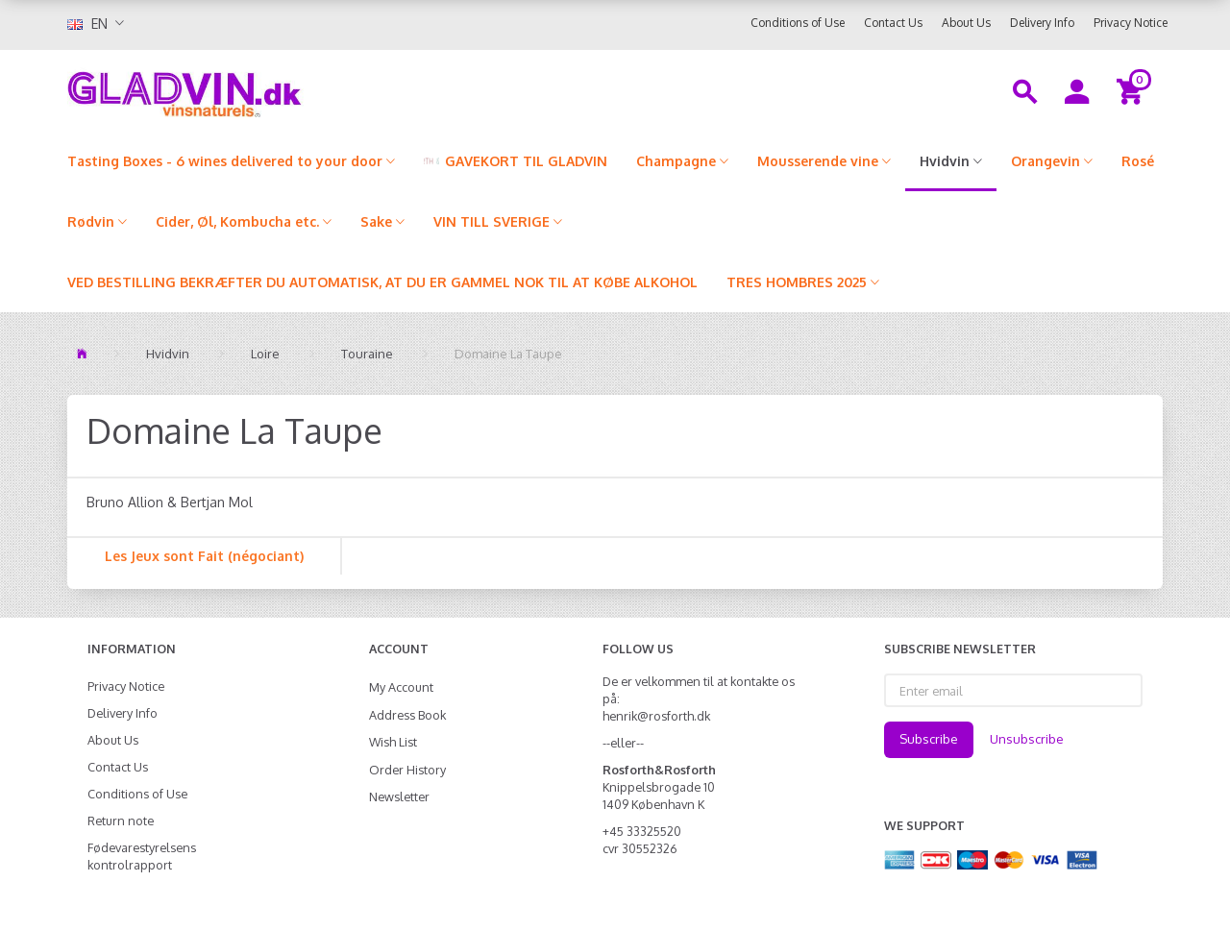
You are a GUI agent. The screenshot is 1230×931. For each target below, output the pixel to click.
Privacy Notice (1131, 22)
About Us (966, 22)
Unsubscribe (1027, 739)
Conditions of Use (797, 22)
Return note (120, 820)
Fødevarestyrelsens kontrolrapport (141, 856)
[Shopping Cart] (1132, 90)
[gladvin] (263, 90)
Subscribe (928, 739)
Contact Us (893, 22)
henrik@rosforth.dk (656, 715)
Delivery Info (1042, 22)
